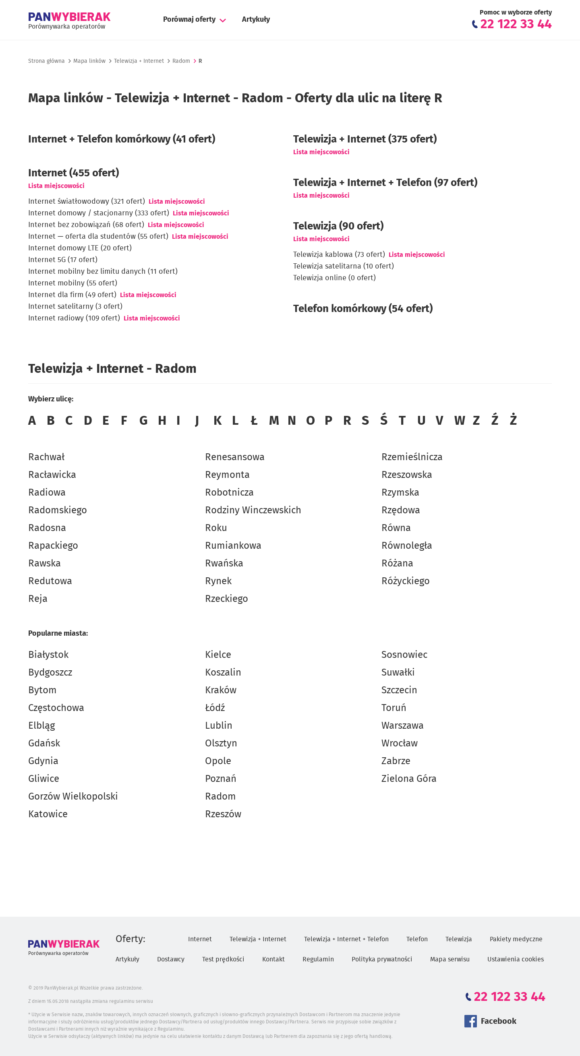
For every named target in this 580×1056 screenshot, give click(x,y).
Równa (396, 528)
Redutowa (50, 581)
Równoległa (406, 546)
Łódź (215, 708)
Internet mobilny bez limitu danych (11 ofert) (103, 271)
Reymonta (227, 475)
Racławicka (52, 475)
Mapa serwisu (450, 959)
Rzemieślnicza (412, 457)
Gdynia (43, 761)
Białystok (48, 655)
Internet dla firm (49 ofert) (72, 295)
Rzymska (400, 493)
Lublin (218, 726)
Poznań (220, 779)
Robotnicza (229, 493)
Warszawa (402, 726)
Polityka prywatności (382, 959)
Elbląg (41, 726)
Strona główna (46, 61)
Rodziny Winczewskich (253, 510)
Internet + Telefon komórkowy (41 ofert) (121, 139)
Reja (38, 599)
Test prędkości (223, 959)
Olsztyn (221, 743)
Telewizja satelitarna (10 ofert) (343, 266)
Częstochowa (56, 708)
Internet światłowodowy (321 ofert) (86, 201)
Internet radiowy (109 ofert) (74, 318)
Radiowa (47, 493)
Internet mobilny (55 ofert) (72, 283)
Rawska (44, 563)
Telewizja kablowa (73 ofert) (339, 254)
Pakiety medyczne (516, 939)
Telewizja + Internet (139, 61)
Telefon (417, 939)
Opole (218, 761)
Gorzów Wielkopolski (73, 797)
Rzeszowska (406, 475)
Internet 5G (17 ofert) (62, 260)
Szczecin (399, 690)
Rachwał (46, 457)
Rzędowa (400, 510)
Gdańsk (44, 743)
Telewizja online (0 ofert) (334, 278)
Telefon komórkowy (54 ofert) (363, 309)
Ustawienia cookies (515, 959)
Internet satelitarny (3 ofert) (75, 306)
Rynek (218, 581)
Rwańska (224, 563)
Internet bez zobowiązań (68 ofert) (86, 225)
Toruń (393, 708)
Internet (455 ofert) (73, 173)
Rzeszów (223, 814)
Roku (216, 528)
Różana (397, 563)
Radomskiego (57, 510)
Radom (220, 797)
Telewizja (458, 939)
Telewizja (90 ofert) (338, 226)
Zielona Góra (409, 779)
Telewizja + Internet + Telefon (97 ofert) (385, 183)
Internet (200, 939)
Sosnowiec (404, 655)
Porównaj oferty (189, 19)
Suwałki (398, 673)
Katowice (48, 814)
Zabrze (395, 761)
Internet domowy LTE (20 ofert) (80, 248)
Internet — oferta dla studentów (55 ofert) (98, 236)
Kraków (220, 690)
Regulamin (318, 959)
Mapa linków (89, 61)
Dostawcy (170, 959)
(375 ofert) (365, 139)
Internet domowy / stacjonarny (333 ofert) (98, 213)
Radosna (47, 528)
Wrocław (399, 743)
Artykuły (256, 19)
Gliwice (43, 779)
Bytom (42, 690)
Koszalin (223, 673)
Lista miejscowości (56, 186)
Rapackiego (53, 546)
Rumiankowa (233, 546)
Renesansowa (235, 457)
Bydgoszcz (50, 673)
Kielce (218, 655)
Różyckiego (405, 581)
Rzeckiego (226, 599)
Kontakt (273, 959)
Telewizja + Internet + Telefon (346, 939)
